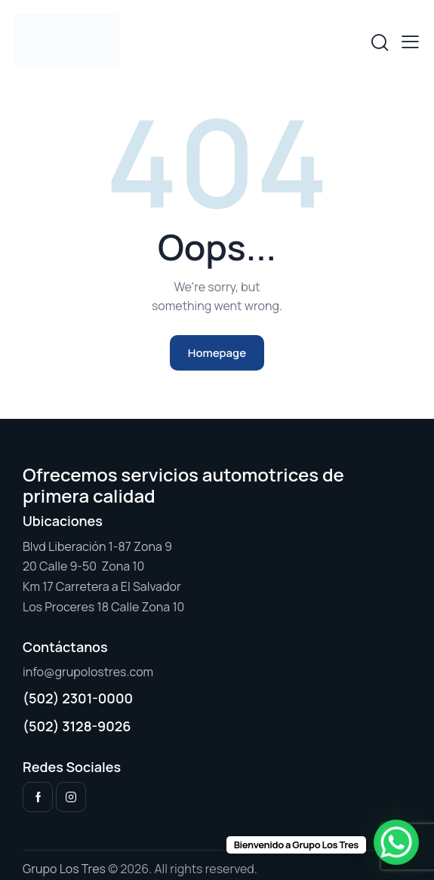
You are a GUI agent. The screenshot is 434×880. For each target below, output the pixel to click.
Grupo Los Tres (64, 868)
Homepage (217, 353)
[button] (410, 41)
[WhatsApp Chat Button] (396, 842)
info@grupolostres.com (88, 671)
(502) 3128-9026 (77, 726)
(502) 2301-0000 (78, 698)
